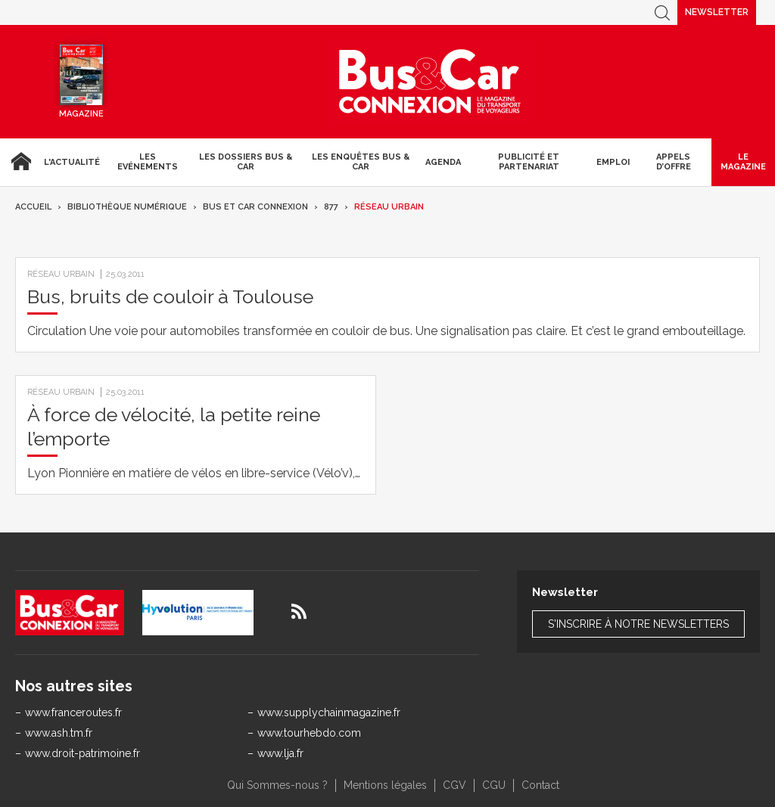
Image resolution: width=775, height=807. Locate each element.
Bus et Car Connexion (255, 207)
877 (331, 207)
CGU (494, 785)
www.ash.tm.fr (58, 733)
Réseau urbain (389, 207)
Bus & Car (430, 81)
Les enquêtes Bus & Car (360, 162)
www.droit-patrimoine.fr (82, 753)
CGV (454, 785)
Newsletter (717, 12)
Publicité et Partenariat (528, 162)
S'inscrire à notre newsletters (638, 624)
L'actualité (72, 162)
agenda (443, 162)
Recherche (662, 12)
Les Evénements (147, 162)
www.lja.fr (280, 753)
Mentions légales (385, 785)
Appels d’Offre (673, 162)
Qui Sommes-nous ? (277, 785)
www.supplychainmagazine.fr (328, 712)
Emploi (613, 162)
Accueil (19, 161)
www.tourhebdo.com (309, 733)
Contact (540, 785)
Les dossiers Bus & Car (245, 162)
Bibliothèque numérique (127, 207)
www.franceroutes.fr (73, 712)
